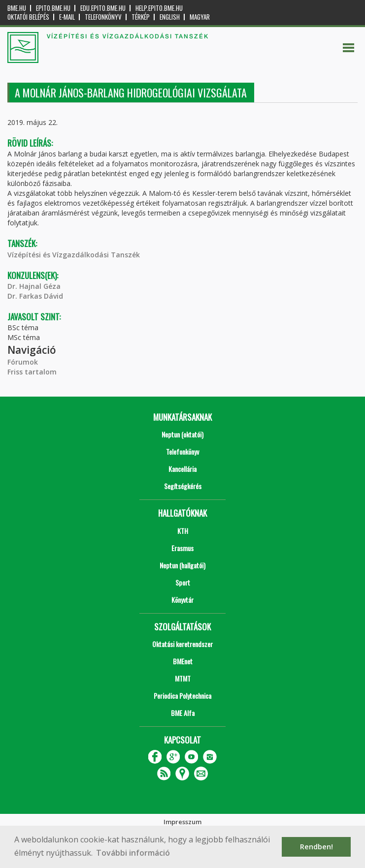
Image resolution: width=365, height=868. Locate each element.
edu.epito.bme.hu (103, 8)
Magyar (200, 17)
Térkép (141, 17)
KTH (182, 531)
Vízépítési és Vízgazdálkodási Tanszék (73, 254)
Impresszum (182, 821)
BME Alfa (183, 713)
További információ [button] (133, 852)
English (170, 17)
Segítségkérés (182, 486)
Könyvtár (182, 599)
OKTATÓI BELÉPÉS (28, 17)
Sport (182, 582)
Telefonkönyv (103, 17)
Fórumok (22, 362)
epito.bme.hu (53, 8)
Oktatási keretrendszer (182, 644)
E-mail (67, 17)
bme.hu (16, 8)
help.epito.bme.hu (159, 8)
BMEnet (183, 661)
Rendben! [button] (316, 846)
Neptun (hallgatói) (182, 565)
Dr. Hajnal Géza (34, 286)
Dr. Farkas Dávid (35, 296)
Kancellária (182, 469)
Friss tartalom (32, 371)
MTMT (183, 678)
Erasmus (182, 548)
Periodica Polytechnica (182, 695)
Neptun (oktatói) (182, 434)
